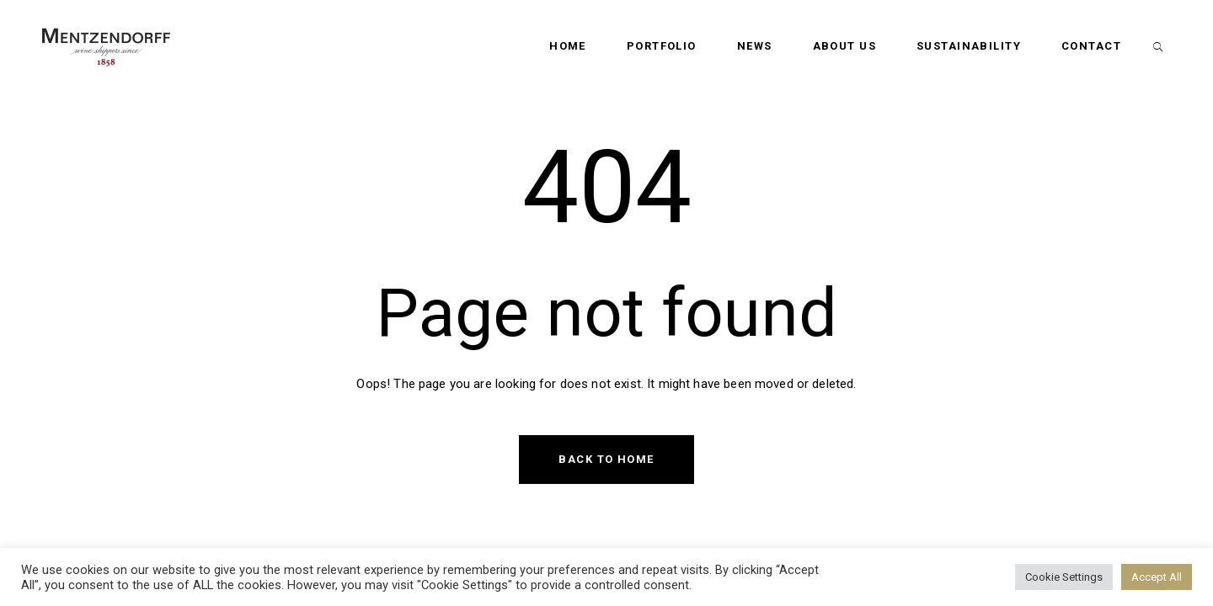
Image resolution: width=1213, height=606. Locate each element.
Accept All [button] (1156, 577)
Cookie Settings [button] (1064, 577)
